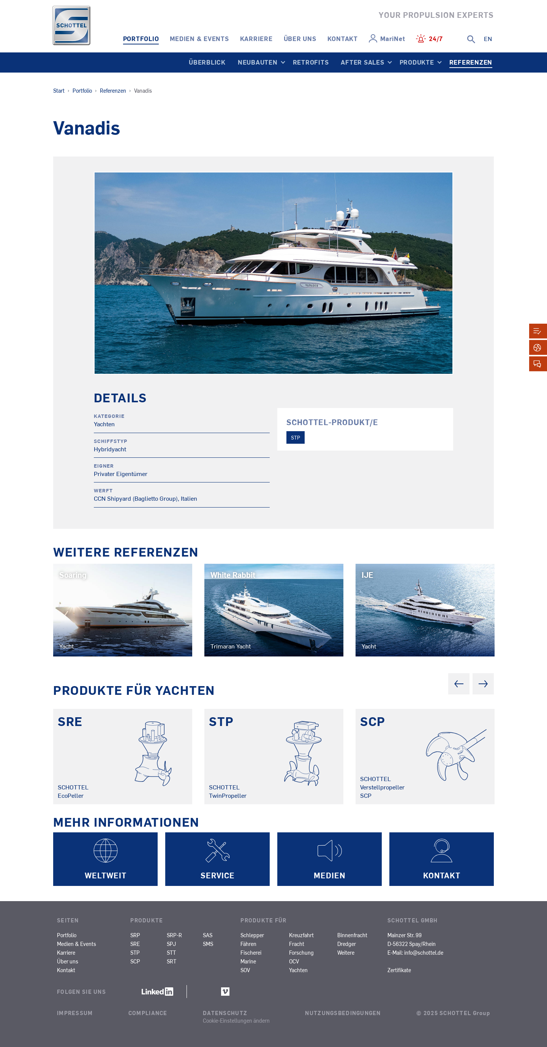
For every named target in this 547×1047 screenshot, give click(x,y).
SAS (207, 935)
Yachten (298, 970)
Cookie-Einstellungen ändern (236, 1020)
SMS (208, 943)
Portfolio (141, 38)
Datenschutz (225, 1013)
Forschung (301, 952)
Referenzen (471, 62)
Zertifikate (399, 970)
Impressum (75, 1013)
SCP (135, 961)
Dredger (346, 943)
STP (295, 437)
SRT (171, 961)
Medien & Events (199, 38)
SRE (135, 943)
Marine (248, 961)
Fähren (248, 943)
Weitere (345, 952)
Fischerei (250, 952)
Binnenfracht (352, 935)
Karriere (256, 38)
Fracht (296, 943)
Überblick (207, 62)
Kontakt (342, 38)
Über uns (300, 38)
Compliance (148, 1013)
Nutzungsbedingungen (343, 1013)
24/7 (436, 38)
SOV (245, 970)
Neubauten (258, 62)
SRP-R (174, 935)
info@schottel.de (423, 952)
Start (59, 90)
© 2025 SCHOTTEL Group (453, 1013)
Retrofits (311, 62)
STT (171, 952)
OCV (294, 961)
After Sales (362, 62)
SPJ (171, 943)
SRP (135, 935)
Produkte (417, 62)
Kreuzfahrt (301, 935)
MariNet (392, 38)
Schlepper (252, 935)
